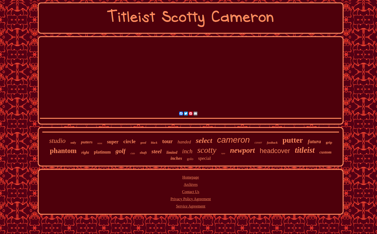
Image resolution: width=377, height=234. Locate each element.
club (132, 153)
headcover (275, 150)
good (143, 142)
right (85, 152)
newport (242, 150)
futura (314, 141)
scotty (206, 150)
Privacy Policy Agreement (190, 199)
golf (120, 150)
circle (129, 141)
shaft (143, 152)
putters (87, 142)
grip (329, 142)
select (204, 140)
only (73, 142)
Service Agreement (190, 206)
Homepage (190, 177)
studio (57, 140)
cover (258, 142)
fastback (272, 142)
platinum (102, 152)
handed (184, 141)
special (204, 158)
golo (190, 159)
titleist (305, 150)
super (113, 141)
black (154, 142)
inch (187, 151)
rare (223, 153)
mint (99, 143)
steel (156, 151)
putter (293, 140)
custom (326, 152)
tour (167, 141)
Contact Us (190, 192)
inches (176, 158)
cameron (233, 139)
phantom (63, 150)
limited (171, 152)
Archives (191, 184)
